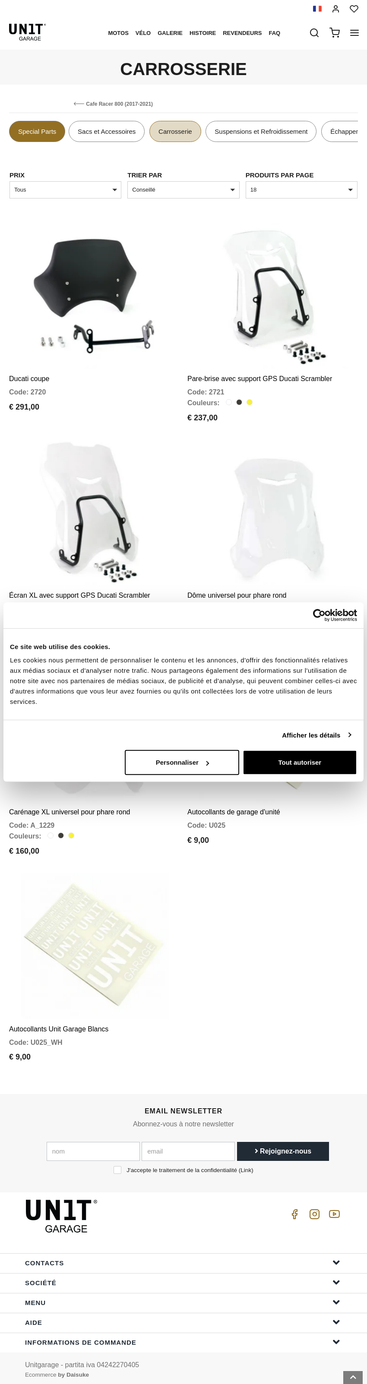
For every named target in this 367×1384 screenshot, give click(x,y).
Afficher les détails (311, 734)
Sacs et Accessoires (107, 131)
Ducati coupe (29, 377)
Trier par (144, 175)
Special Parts (37, 131)
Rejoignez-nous (283, 1148)
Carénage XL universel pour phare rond (69, 809)
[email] (188, 1148)
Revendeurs (242, 33)
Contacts (182, 1259)
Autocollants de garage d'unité (233, 809)
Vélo (143, 33)
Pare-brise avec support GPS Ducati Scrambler (259, 377)
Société (182, 1279)
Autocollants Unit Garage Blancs (58, 1025)
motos (118, 33)
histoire (203, 33)
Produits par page (280, 175)
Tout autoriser (299, 762)
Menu (182, 1298)
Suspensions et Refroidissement (261, 131)
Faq (275, 33)
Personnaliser (182, 762)
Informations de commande (182, 1338)
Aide (182, 1318)
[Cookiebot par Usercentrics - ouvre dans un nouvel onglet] (319, 614)
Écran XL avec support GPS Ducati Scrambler (79, 593)
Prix (17, 175)
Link (245, 1167)
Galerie (170, 33)
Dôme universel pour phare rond (236, 593)
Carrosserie (175, 131)
